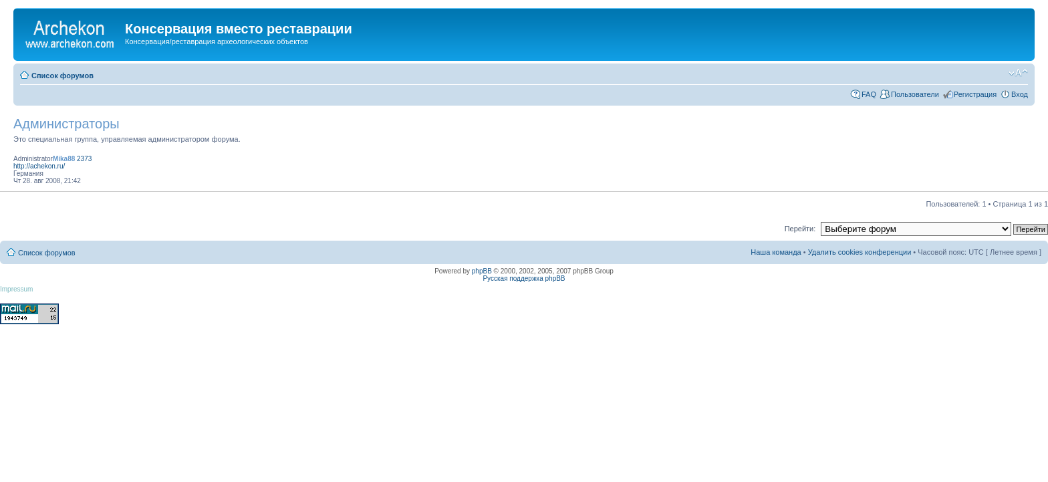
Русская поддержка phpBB (524, 278)
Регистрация (975, 94)
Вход (1019, 94)
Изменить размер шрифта (1018, 73)
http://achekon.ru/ (39, 166)
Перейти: (800, 229)
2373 (84, 158)
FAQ (869, 94)
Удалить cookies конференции (860, 252)
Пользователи (915, 94)
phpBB (482, 271)
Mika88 (64, 158)
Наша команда (776, 252)
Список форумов (62, 76)
